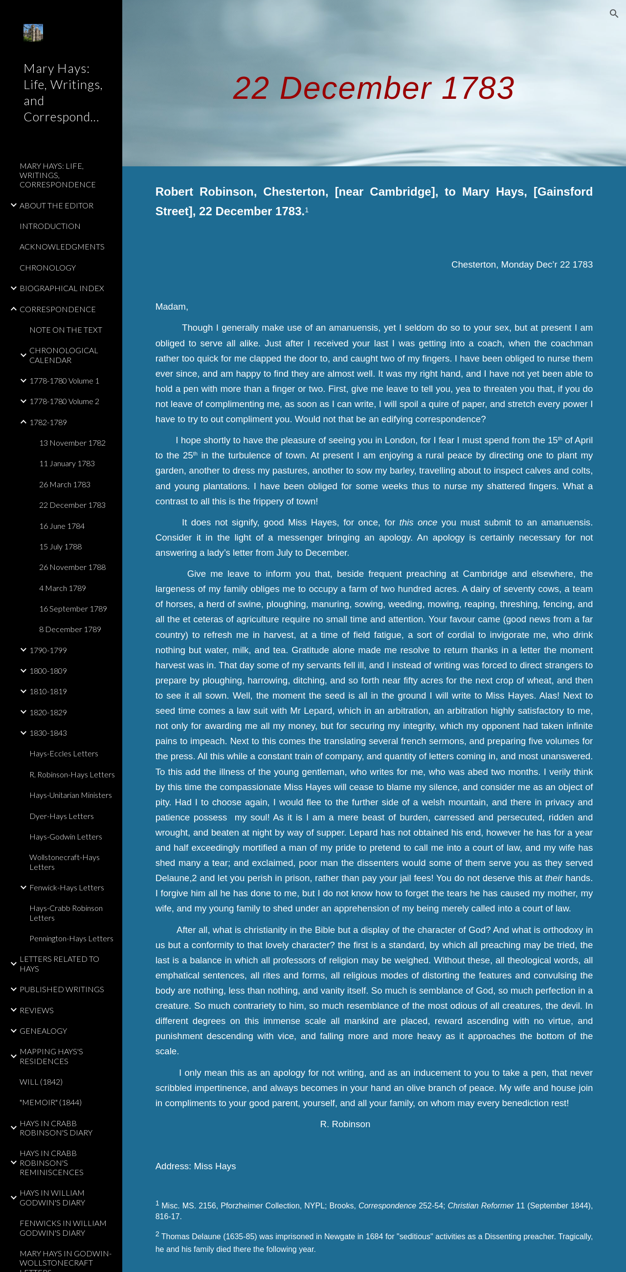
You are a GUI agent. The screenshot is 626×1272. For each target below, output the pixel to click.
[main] (373, 83)
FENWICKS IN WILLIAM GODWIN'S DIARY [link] (63, 1227)
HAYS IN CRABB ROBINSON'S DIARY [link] (56, 1127)
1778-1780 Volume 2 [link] (64, 401)
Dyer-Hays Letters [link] (61, 815)
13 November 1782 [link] (72, 442)
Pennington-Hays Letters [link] (71, 938)
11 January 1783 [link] (67, 463)
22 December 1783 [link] (72, 504)
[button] (614, 13)
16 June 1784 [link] (62, 525)
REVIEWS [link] (37, 1010)
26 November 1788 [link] (72, 566)
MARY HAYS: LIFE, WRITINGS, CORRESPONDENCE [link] (58, 175)
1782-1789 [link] (48, 422)
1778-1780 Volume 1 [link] (64, 380)
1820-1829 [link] (48, 712)
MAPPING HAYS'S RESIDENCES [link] (51, 1055)
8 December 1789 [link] (70, 629)
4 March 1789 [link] (62, 587)
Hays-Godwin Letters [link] (65, 836)
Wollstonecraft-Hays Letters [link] (64, 861)
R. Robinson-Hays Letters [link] (72, 774)
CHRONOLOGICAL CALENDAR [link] (63, 354)
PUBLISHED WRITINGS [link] (62, 989)
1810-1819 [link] (48, 691)
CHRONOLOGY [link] (48, 267)
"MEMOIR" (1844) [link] (51, 1102)
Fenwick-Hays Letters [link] (66, 887)
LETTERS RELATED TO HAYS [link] (59, 963)
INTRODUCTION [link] (50, 225)
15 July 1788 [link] (60, 546)
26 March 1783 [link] (64, 484)
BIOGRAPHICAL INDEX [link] (62, 288)
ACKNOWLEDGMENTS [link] (62, 246)
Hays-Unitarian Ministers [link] (70, 794)
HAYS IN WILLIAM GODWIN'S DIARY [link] (52, 1197)
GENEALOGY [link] (43, 1030)
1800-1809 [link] (48, 670)
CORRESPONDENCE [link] (58, 309)
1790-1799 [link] (48, 650)
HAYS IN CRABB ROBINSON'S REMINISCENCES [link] (52, 1162)
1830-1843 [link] (48, 732)
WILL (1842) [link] (41, 1081)
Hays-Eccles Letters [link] (63, 753)
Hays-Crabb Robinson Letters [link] (66, 912)
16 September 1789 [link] (73, 608)
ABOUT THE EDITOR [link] (56, 205)
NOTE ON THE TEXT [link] (65, 329)
